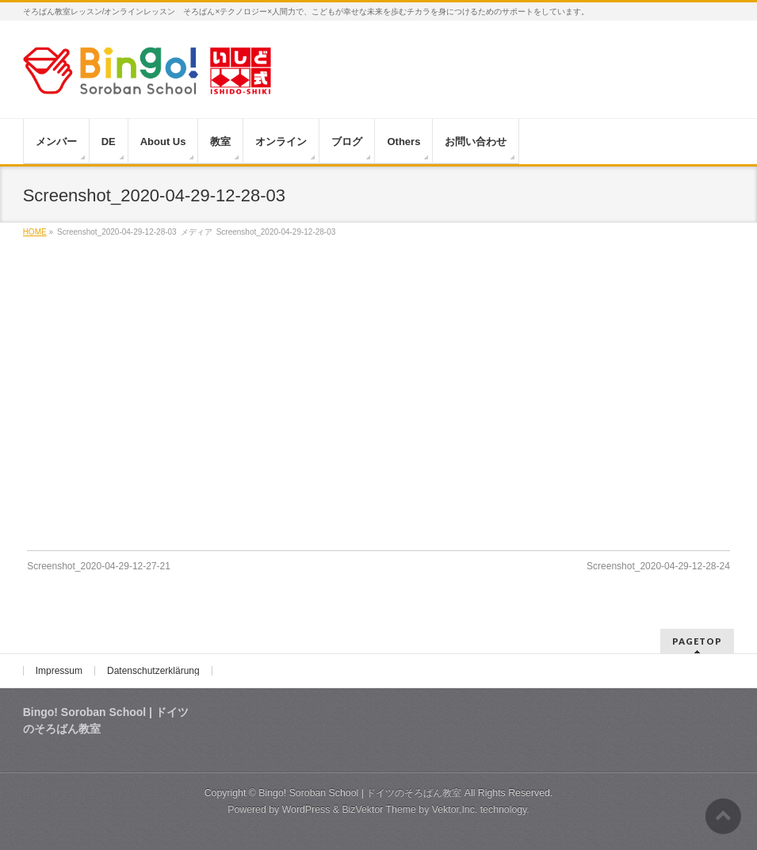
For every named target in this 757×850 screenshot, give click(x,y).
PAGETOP (697, 641)
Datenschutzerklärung (153, 671)
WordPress (306, 809)
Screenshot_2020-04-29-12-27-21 (98, 566)
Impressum (59, 671)
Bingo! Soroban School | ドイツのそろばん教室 (359, 792)
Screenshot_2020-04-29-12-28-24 (658, 566)
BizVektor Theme (379, 809)
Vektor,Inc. (455, 809)
